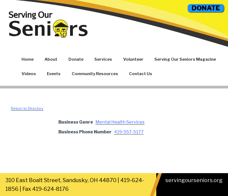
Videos (29, 73)
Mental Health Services (120, 122)
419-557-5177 (129, 131)
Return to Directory (27, 108)
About (50, 59)
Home (28, 59)
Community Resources (95, 73)
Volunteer (133, 59)
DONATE (206, 8)
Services (103, 59)
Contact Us (140, 73)
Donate (75, 59)
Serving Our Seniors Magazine (185, 59)
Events (54, 73)
